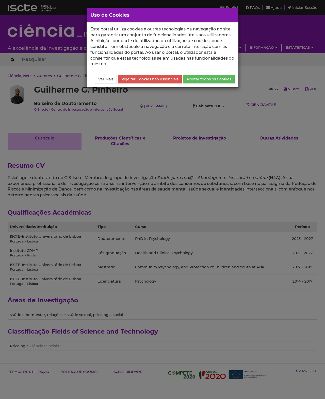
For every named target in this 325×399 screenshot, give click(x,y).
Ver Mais (105, 79)
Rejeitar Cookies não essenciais (149, 79)
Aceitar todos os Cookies (208, 79)
